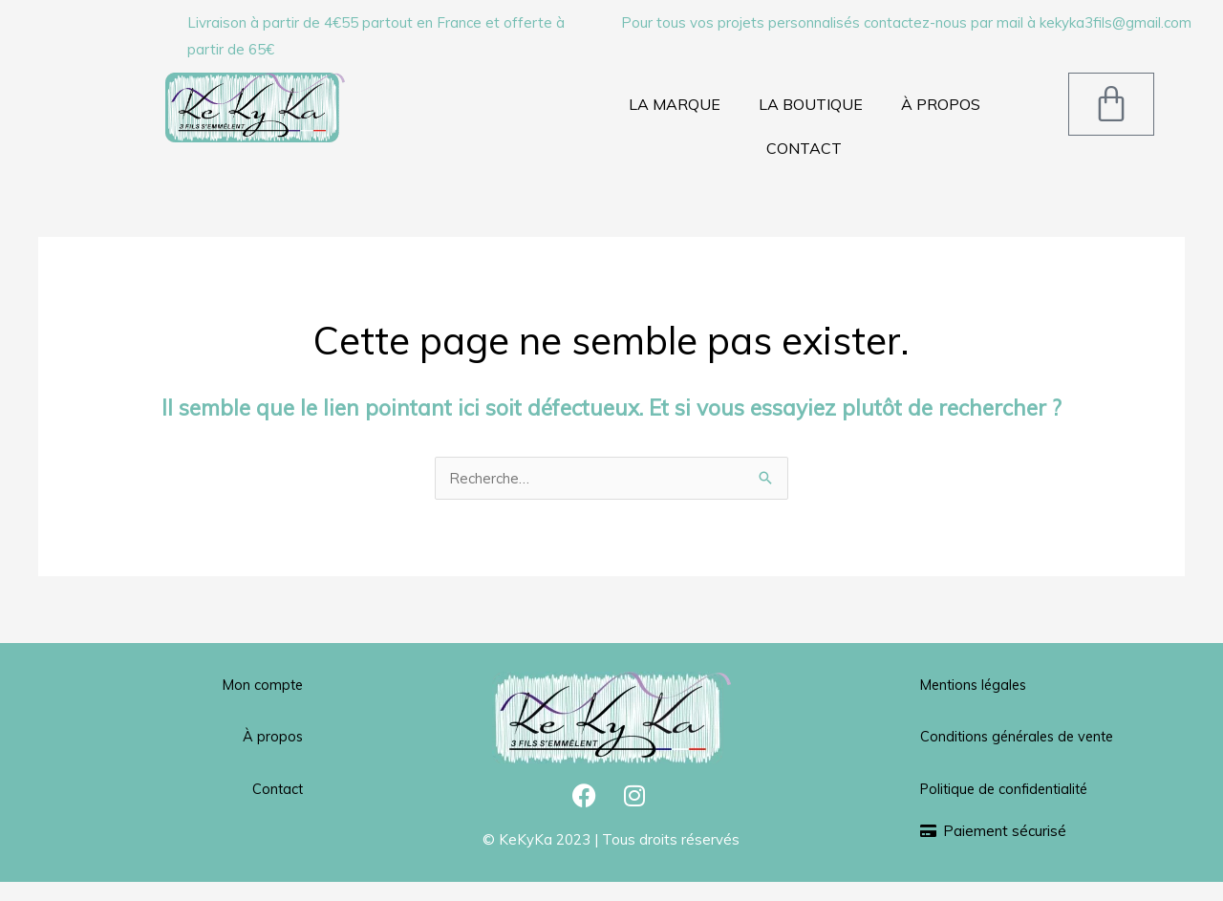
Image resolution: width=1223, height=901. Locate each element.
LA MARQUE (674, 104)
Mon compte (261, 685)
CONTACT (804, 148)
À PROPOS (940, 104)
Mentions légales (976, 685)
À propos (272, 736)
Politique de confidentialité (1008, 814)
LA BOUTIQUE (811, 104)
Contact (276, 788)
